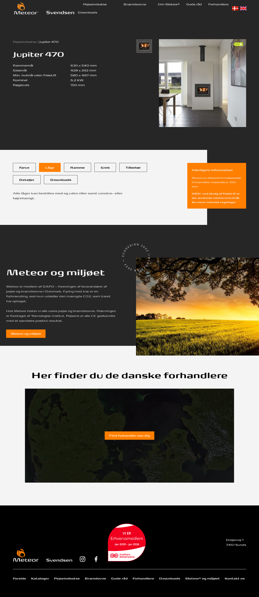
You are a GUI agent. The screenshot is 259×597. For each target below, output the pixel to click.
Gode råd (194, 4)
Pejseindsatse (95, 4)
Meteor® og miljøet (202, 578)
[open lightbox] (144, 46)
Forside (19, 578)
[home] (26, 8)
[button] (95, 4)
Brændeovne (135, 4)
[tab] (24, 167)
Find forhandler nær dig (129, 435)
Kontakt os (235, 578)
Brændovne (95, 578)
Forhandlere (218, 4)
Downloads (87, 12)
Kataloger (40, 578)
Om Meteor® (169, 4)
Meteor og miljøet (26, 333)
